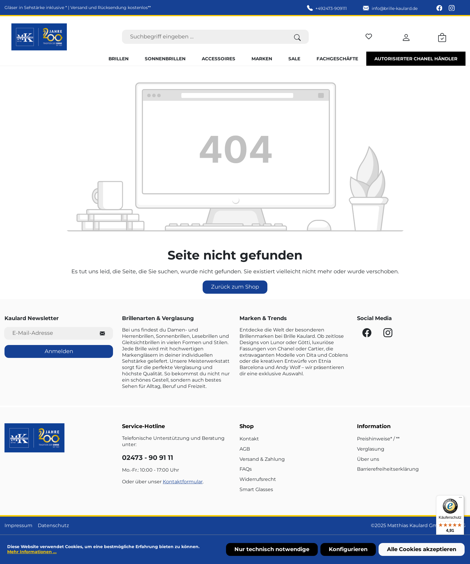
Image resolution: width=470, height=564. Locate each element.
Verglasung (370, 449)
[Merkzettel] (369, 35)
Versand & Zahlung (262, 459)
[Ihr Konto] (406, 36)
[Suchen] (297, 37)
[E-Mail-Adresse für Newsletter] (48, 333)
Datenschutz (53, 525)
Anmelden (59, 351)
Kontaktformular (183, 481)
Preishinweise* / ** (378, 439)
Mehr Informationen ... (32, 551)
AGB (244, 449)
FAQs (245, 469)
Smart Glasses (256, 489)
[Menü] (460, 498)
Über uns (368, 459)
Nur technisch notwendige (271, 549)
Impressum (18, 525)
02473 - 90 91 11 (147, 457)
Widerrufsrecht (257, 479)
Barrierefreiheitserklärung (388, 469)
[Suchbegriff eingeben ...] (204, 37)
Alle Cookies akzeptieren (421, 549)
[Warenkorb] (442, 36)
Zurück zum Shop (235, 287)
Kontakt (249, 439)
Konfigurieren (348, 549)
